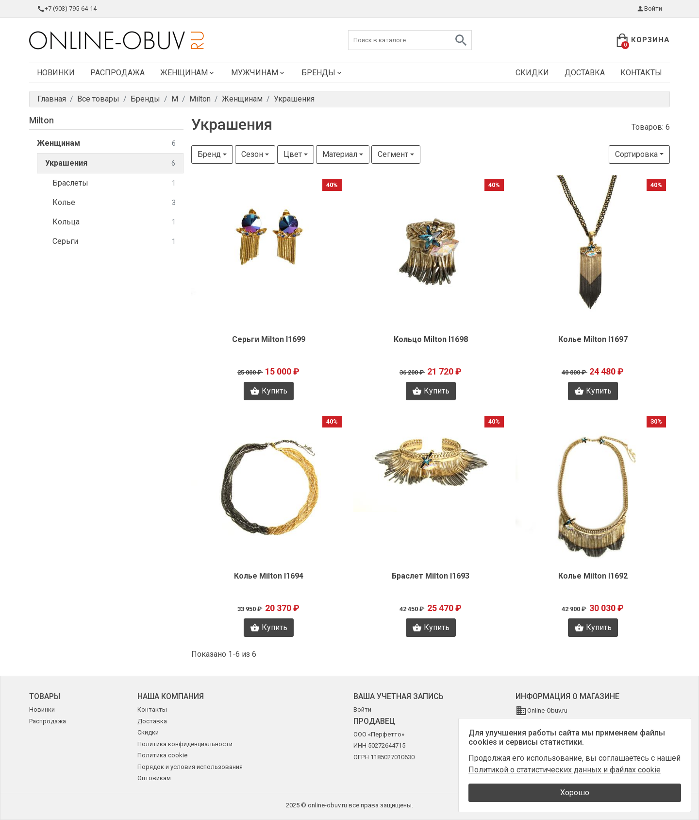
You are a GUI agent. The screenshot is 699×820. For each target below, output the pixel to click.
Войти (649, 9)
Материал (339, 154)
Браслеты (114, 183)
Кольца (114, 222)
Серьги (114, 242)
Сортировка (636, 154)
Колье (114, 203)
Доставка (585, 72)
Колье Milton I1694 (268, 576)
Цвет (292, 154)
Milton (41, 120)
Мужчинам (258, 72)
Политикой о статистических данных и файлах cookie (564, 769)
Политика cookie (162, 755)
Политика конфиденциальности (185, 744)
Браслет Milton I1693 (430, 576)
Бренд (209, 154)
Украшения (110, 163)
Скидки (532, 72)
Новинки (56, 72)
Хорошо (574, 792)
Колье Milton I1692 (593, 576)
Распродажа (117, 72)
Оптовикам (154, 778)
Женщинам (188, 72)
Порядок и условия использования (190, 766)
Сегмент (393, 154)
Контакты (641, 72)
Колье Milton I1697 (593, 339)
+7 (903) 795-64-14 (67, 9)
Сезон (252, 154)
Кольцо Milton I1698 (431, 339)
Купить (268, 391)
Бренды (322, 72)
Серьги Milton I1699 (268, 339)
